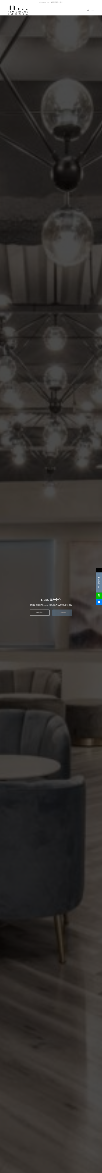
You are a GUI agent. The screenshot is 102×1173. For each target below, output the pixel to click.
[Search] (86, 9)
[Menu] (92, 9)
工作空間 (62, 611)
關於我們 (39, 611)
